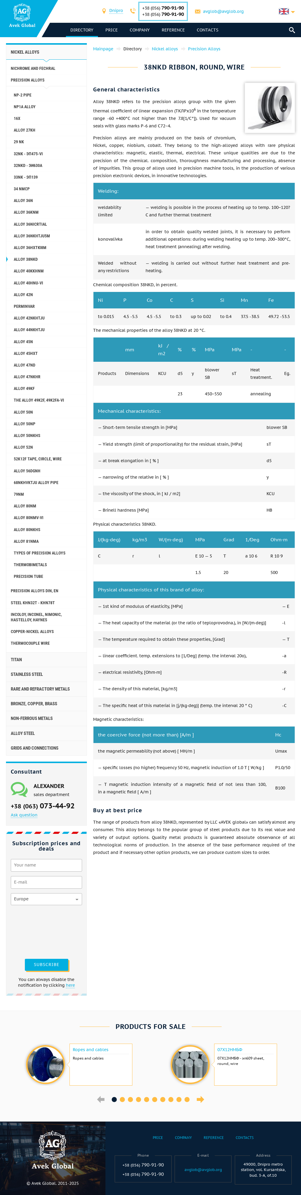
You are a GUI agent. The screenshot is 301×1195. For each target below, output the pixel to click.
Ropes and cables (90, 1049)
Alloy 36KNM (26, 212)
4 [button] (138, 1099)
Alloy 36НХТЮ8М (30, 247)
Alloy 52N (23, 447)
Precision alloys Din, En (34, 590)
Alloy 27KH (24, 130)
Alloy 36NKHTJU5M (32, 235)
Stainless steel (27, 674)
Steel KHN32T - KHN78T (33, 602)
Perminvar (24, 306)
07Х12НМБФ (229, 1049)
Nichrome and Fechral (33, 68)
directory (81, 30)
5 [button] (146, 1099)
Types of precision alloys (40, 553)
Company (140, 30)
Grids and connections (34, 748)
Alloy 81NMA (26, 541)
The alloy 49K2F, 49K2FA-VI (39, 400)
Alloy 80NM (25, 506)
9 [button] (178, 1099)
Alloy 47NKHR (27, 376)
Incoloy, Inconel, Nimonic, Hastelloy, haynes (36, 617)
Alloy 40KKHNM (29, 271)
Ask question (24, 815)
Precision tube (28, 576)
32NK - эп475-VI (28, 153)
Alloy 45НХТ (26, 353)
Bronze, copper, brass (34, 703)
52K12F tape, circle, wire (38, 458)
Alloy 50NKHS (27, 435)
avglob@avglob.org (223, 11)
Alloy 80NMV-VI (28, 517)
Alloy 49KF (24, 388)
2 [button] (122, 1099)
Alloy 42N (23, 294)
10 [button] (187, 1099)
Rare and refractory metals (40, 689)
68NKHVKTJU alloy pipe (36, 482)
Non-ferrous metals (32, 718)
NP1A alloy (25, 106)
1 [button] (114, 1099)
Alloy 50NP (24, 423)
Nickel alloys (25, 52)
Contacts (207, 30)
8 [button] (170, 1099)
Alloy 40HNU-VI (28, 283)
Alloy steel (23, 733)
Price (111, 30)
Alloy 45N (23, 341)
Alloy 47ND (24, 365)
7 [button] (162, 1099)
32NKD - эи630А (28, 165)
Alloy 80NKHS (27, 529)
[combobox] (116, 11)
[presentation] (35, 931)
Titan (16, 659)
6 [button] (154, 1099)
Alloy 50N (23, 412)
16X (17, 118)
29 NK (19, 141)
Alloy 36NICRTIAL (30, 224)
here (70, 985)
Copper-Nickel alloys (32, 631)
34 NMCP (22, 188)
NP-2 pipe (22, 95)
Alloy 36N (23, 200)
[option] (78, 1065)
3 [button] (130, 1099)
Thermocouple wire (30, 643)
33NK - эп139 (26, 177)
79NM (19, 494)
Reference (173, 30)
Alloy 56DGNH (27, 470)
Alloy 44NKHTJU (29, 329)
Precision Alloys (28, 80)
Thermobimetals (30, 564)
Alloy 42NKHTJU (29, 318)
